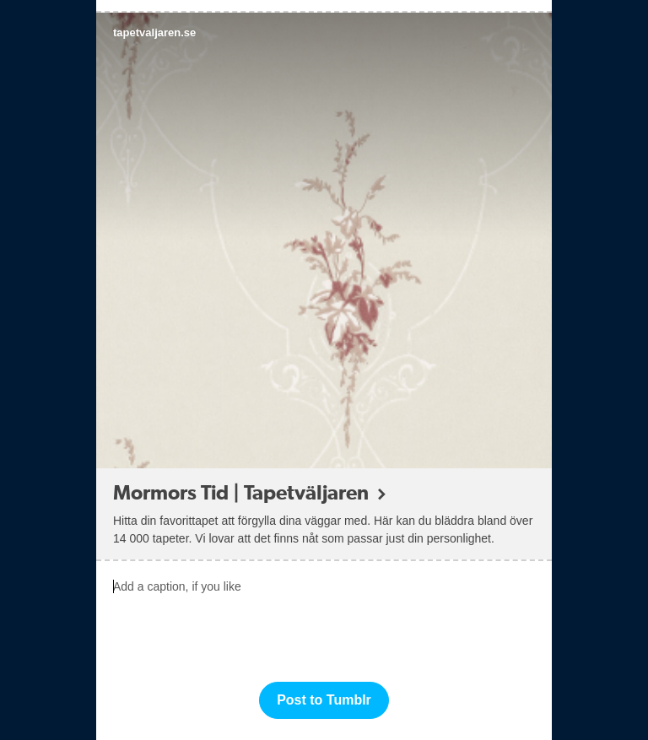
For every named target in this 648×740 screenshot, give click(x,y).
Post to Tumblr (324, 700)
